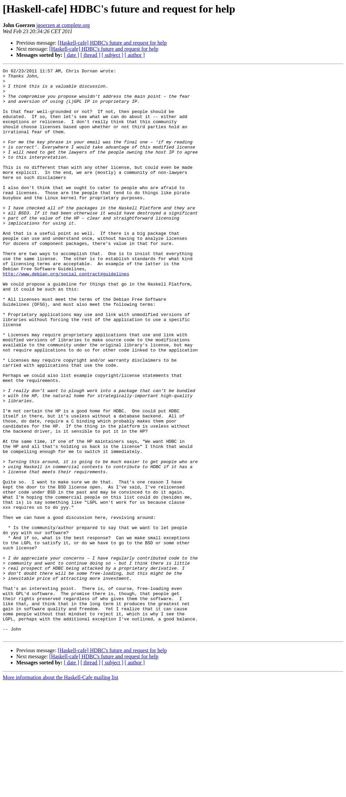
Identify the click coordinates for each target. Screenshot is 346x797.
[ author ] (135, 55)
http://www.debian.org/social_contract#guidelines (66, 315)
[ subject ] (112, 55)
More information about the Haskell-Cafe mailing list (60, 791)
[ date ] (71, 55)
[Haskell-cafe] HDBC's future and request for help (112, 43)
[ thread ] (90, 55)
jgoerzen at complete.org (63, 25)
